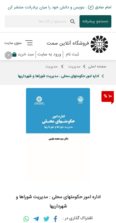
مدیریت (74, 66)
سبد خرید (22, 54)
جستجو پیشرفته (95, 21)
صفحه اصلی (97, 66)
